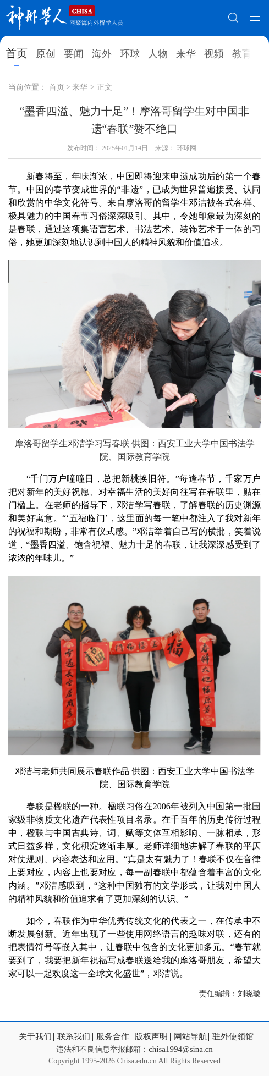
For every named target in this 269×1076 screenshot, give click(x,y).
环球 (130, 53)
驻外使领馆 (233, 1037)
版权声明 (151, 1037)
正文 (104, 87)
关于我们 (35, 1037)
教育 (242, 53)
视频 (214, 53)
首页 (17, 53)
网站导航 (190, 1037)
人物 (158, 53)
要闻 (74, 53)
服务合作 (112, 1037)
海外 (102, 53)
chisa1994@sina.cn (181, 1049)
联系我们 (73, 1037)
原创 (46, 53)
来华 (186, 53)
